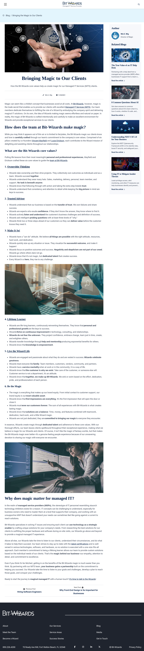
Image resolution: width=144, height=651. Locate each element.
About (5, 626)
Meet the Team (9, 632)
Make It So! (13, 230)
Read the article (118, 81)
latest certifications (79, 544)
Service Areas (56, 632)
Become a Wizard (10, 639)
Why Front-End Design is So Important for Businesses (79, 590)
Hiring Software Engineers (29, 590)
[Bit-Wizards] (72, 4)
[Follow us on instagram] (83, 647)
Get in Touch (102, 639)
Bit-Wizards (78, 104)
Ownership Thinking (18, 166)
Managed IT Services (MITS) (78, 107)
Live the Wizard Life (18, 351)
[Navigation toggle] (5, 4)
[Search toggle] (138, 4)
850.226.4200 (9, 647)
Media (99, 632)
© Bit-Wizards (115, 647)
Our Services (55, 626)
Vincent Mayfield (39, 141)
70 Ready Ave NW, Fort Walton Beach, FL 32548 (44, 647)
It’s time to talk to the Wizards (82, 579)
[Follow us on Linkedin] (91, 647)
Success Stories (57, 639)
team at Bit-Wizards (58, 160)
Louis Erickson (57, 141)
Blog (6, 15)
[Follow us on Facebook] (75, 647)
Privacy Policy (135, 647)
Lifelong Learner (16, 319)
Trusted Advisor (16, 198)
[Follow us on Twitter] (99, 647)
